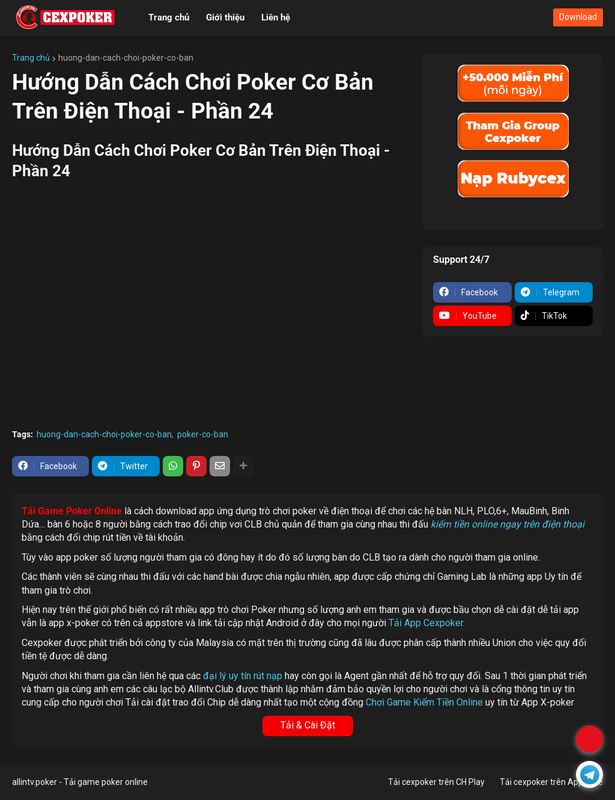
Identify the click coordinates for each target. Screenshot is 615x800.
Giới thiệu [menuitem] (225, 17)
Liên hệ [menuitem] (275, 17)
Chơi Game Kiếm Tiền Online (424, 702)
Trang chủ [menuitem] (168, 17)
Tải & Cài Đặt (307, 725)
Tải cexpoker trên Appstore (551, 782)
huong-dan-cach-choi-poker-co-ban (125, 58)
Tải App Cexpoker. (427, 623)
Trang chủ (31, 58)
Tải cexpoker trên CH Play (436, 782)
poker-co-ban (202, 434)
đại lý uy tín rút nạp (242, 676)
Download (578, 17)
